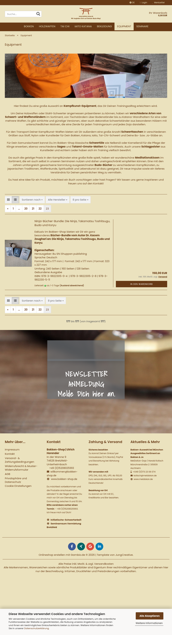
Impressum (12, 452)
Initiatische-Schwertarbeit (66, 522)
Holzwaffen (47, 26)
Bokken (29, 26)
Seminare (142, 26)
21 (33, 211)
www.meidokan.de (143, 481)
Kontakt (10, 456)
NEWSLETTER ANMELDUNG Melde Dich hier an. (86, 386)
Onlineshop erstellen (52, 557)
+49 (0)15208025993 (61, 471)
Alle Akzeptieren (150, 616)
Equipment (124, 26)
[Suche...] (38, 14)
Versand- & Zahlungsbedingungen (19, 462)
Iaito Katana (83, 26)
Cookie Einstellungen (18, 488)
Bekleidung (104, 26)
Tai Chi (64, 26)
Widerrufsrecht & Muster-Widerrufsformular (21, 470)
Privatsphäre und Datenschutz (16, 482)
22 (40, 211)
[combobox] (32, 202)
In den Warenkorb (141, 286)
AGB (7, 477)
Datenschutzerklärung (36, 628)
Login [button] (143, 2)
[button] (132, 2)
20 (25, 211)
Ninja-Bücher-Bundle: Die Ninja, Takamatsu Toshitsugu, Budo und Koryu (72, 226)
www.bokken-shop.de (64, 482)
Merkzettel (158, 2)
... (19, 211)
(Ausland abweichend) (72, 288)
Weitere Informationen (149, 623)
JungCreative (124, 557)
